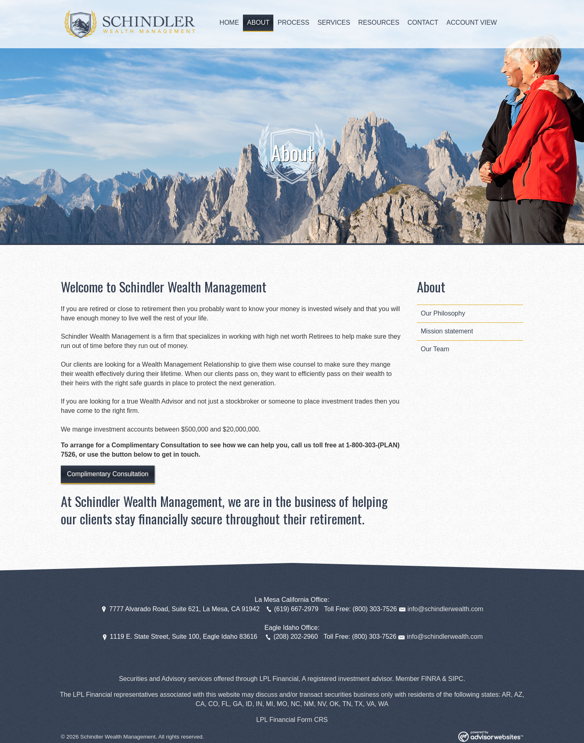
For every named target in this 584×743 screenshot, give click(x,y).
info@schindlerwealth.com (445, 609)
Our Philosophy (443, 313)
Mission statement (447, 331)
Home (229, 22)
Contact (423, 22)
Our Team (435, 349)
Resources (378, 22)
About (258, 22)
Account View (472, 22)
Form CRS (312, 719)
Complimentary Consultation (107, 473)
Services (334, 22)
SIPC (455, 678)
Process (293, 22)
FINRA (430, 678)
